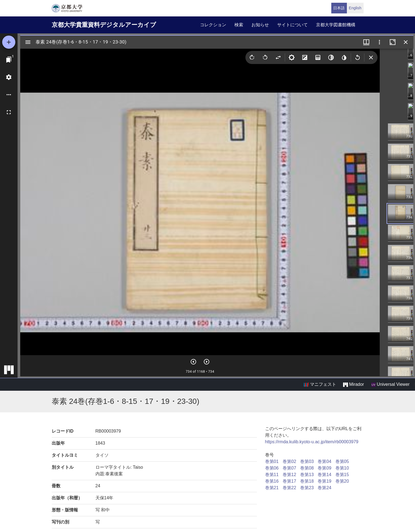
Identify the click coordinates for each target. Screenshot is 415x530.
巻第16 (272, 481)
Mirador (353, 384)
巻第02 (289, 461)
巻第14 (324, 474)
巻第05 (342, 461)
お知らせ (260, 24)
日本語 (339, 8)
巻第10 (342, 468)
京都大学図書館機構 (335, 24)
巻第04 (324, 461)
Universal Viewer (390, 384)
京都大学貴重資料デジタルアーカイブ (104, 24)
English (355, 8)
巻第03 (307, 461)
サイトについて (292, 24)
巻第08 (307, 468)
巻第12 (289, 474)
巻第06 (272, 468)
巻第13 (307, 474)
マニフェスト (320, 384)
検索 (238, 24)
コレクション (213, 24)
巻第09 (324, 468)
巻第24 (324, 487)
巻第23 (307, 487)
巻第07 (289, 468)
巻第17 (289, 481)
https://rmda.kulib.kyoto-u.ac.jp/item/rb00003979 (312, 441)
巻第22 (289, 487)
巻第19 (324, 481)
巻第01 (272, 461)
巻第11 (272, 474)
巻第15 (342, 474)
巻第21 (272, 487)
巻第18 (307, 481)
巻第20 (342, 481)
